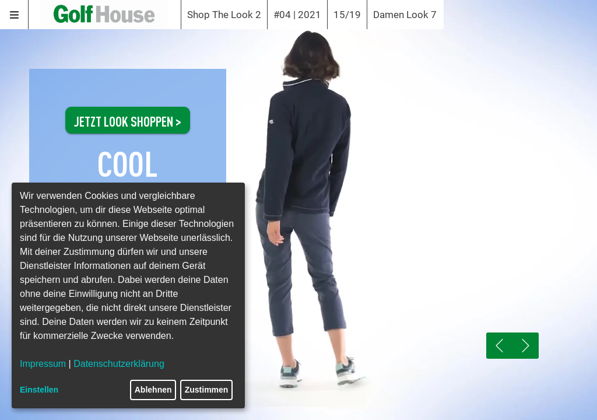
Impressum (43, 364)
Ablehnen (153, 389)
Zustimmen (207, 389)
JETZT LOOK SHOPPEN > (128, 120)
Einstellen (39, 389)
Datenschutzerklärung (118, 364)
